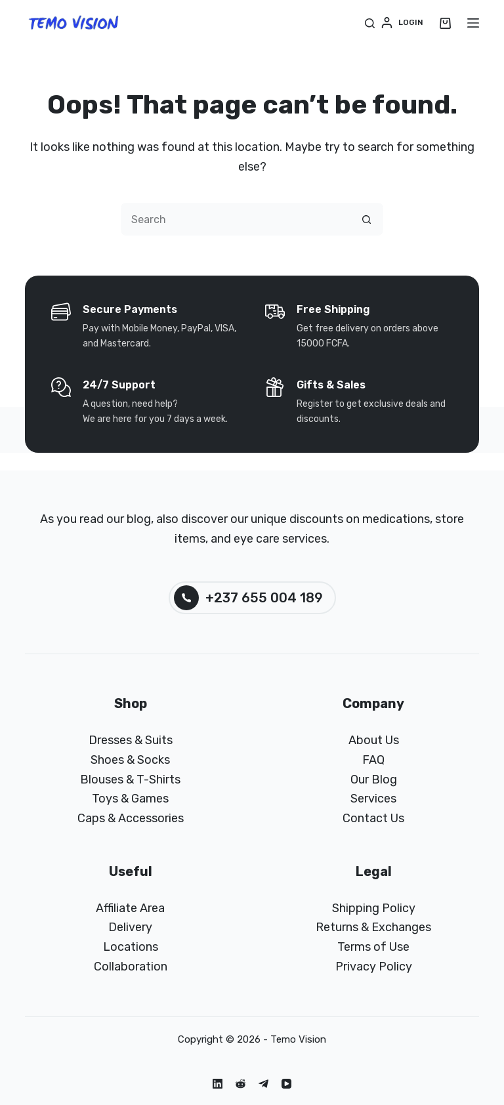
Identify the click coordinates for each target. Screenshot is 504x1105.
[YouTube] (286, 1084)
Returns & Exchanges (373, 927)
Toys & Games (130, 798)
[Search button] (366, 219)
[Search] (370, 23)
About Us (373, 740)
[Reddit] (240, 1084)
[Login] (402, 23)
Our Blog (373, 779)
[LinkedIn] (217, 1084)
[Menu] (473, 23)
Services (373, 798)
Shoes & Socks (130, 760)
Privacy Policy (373, 966)
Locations (130, 947)
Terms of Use (373, 947)
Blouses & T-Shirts (130, 779)
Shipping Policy (373, 908)
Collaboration (130, 966)
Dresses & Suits (131, 740)
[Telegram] (263, 1084)
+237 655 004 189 (248, 597)
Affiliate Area (130, 908)
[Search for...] (235, 219)
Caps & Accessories (130, 818)
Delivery (130, 927)
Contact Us (373, 818)
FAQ (373, 760)
